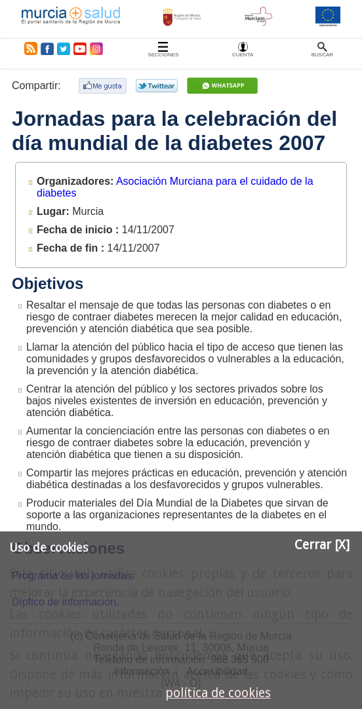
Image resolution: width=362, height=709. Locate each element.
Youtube (79, 48)
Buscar (322, 55)
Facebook (47, 48)
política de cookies (218, 692)
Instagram (96, 48)
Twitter (63, 48)
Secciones (163, 55)
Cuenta (242, 55)
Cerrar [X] (322, 544)
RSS (28, 48)
